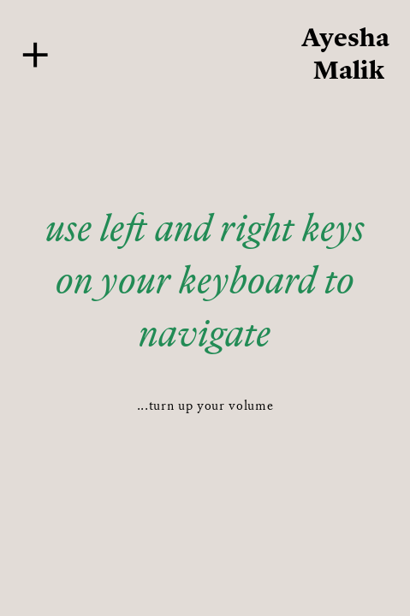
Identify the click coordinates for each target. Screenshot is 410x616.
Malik (348, 69)
